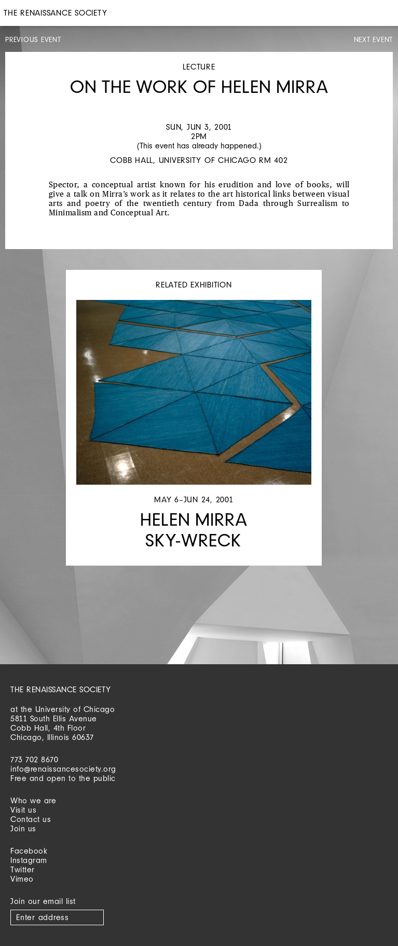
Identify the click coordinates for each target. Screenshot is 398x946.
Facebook (28, 851)
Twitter (22, 869)
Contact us (30, 819)
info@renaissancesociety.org (63, 769)
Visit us (23, 810)
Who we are (33, 800)
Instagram (28, 860)
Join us (23, 828)
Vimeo (22, 879)
